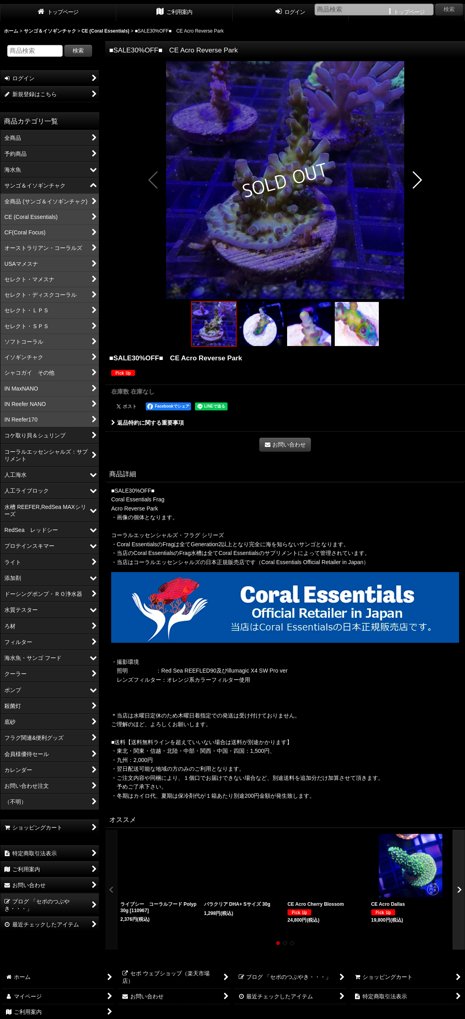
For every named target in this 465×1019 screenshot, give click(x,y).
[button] (153, 180)
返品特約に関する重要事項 (147, 423)
